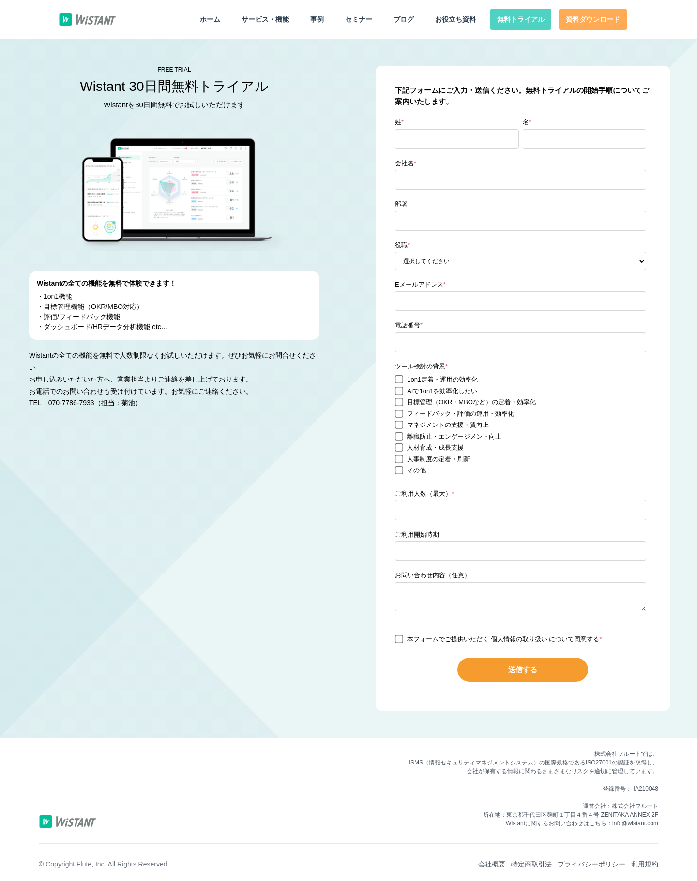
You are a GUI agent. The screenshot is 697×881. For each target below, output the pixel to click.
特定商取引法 (531, 864)
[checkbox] (520, 425)
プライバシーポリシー (591, 864)
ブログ (404, 19)
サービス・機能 (265, 19)
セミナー (358, 19)
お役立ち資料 (455, 19)
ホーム (210, 19)
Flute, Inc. (91, 864)
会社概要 (491, 864)
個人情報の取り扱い (520, 639)
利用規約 (644, 864)
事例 (317, 19)
